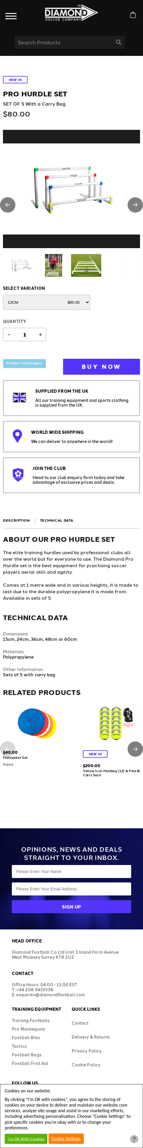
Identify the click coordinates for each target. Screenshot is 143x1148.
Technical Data (56, 520)
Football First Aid (30, 1063)
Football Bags (26, 1054)
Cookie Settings (66, 1138)
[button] (7, 205)
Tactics (19, 1046)
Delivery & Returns (91, 1036)
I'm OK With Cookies (26, 1138)
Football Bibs (26, 1037)
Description (16, 520)
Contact (80, 1023)
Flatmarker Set (15, 757)
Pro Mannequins (28, 1028)
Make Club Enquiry (24, 363)
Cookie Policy (86, 1064)
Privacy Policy (87, 1050)
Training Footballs (31, 1020)
